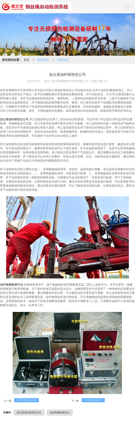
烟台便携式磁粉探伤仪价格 (26, 400)
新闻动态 (43, 59)
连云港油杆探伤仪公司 (29, 412)
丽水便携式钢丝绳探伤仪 (93, 400)
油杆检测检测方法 (60, 412)
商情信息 (63, 59)
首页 (26, 59)
